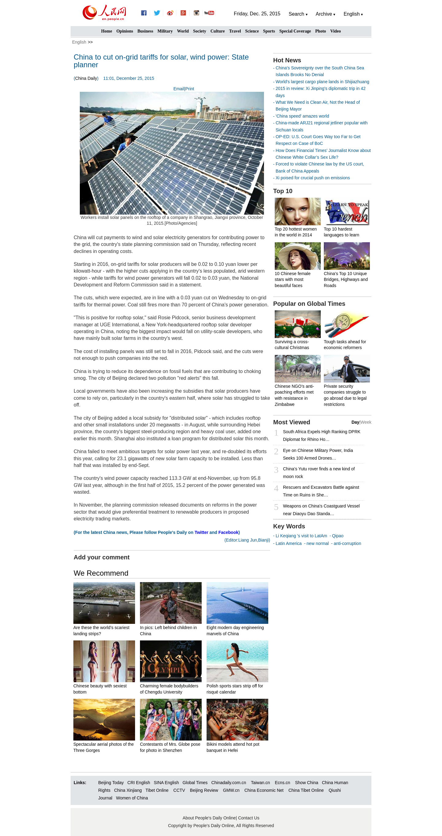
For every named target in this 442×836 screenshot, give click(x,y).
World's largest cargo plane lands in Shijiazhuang (322, 81)
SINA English (166, 782)
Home (106, 31)
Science (252, 31)
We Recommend (101, 573)
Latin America (289, 543)
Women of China (132, 797)
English (79, 42)
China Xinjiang (128, 790)
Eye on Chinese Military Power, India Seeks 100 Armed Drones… (318, 454)
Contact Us (248, 817)
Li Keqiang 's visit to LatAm (301, 535)
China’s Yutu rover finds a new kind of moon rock (319, 472)
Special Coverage (295, 31)
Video (335, 31)
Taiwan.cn (260, 782)
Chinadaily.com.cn (228, 782)
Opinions (124, 31)
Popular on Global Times (309, 303)
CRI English (138, 782)
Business (145, 31)
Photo (320, 31)
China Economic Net (264, 790)
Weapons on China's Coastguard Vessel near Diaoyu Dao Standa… (321, 510)
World (183, 31)
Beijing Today (111, 782)
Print (189, 88)
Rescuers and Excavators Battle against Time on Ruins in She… (321, 491)
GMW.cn (232, 790)
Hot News (287, 60)
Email (178, 88)
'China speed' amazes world (302, 116)
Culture (218, 31)
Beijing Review (204, 790)
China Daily (86, 78)
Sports (269, 31)
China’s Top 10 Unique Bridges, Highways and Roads (346, 279)
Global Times (195, 782)
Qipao (337, 535)
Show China (306, 782)
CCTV (179, 790)
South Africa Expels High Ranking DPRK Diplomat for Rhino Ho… (321, 435)
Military (165, 31)
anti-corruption (347, 543)
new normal (318, 543)
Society (199, 31)
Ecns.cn (282, 782)
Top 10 (283, 191)
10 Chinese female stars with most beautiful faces (293, 279)
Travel (235, 31)
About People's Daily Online (209, 817)
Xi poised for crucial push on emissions (313, 177)
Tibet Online (157, 790)
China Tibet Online (306, 790)
